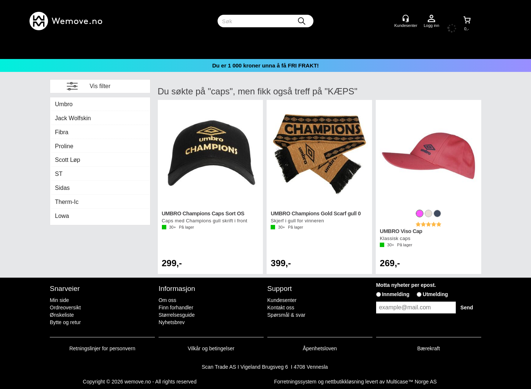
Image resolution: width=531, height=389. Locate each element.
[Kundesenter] (405, 18)
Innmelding (396, 294)
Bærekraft (428, 348)
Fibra (61, 132)
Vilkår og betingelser (211, 348)
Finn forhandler (176, 307)
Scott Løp (67, 160)
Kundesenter (281, 300)
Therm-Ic (67, 202)
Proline (64, 146)
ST (58, 174)
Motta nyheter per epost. (406, 285)
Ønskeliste (62, 315)
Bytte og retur (65, 322)
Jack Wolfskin (73, 118)
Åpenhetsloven (320, 348)
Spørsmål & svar (286, 315)
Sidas (62, 188)
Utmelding (435, 294)
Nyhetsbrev (172, 322)
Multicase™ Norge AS (411, 382)
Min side (59, 300)
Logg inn (431, 19)
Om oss (167, 300)
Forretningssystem (295, 382)
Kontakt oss (280, 307)
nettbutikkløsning (344, 382)
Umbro (64, 104)
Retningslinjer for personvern (102, 348)
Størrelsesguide (177, 315)
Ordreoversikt (65, 307)
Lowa (62, 216)
